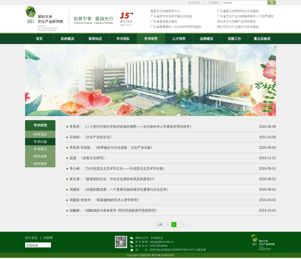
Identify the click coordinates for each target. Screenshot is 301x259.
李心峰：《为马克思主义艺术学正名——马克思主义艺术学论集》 (173, 169)
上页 (159, 225)
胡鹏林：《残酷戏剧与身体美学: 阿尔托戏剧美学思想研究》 (173, 211)
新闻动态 (95, 38)
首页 (39, 38)
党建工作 (234, 38)
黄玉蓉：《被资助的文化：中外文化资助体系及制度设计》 (173, 179)
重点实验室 (262, 38)
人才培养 (178, 38)
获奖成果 (40, 156)
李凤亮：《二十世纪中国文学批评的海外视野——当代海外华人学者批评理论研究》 (173, 126)
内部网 (48, 239)
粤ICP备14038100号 (162, 256)
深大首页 (194, 2)
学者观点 (40, 149)
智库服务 (40, 163)
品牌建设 (206, 38)
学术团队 (123, 38)
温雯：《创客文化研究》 (173, 158)
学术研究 (151, 38)
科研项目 (40, 134)
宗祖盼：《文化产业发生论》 (173, 137)
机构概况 (67, 38)
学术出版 (40, 141)
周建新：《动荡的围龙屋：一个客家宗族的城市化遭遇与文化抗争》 (173, 190)
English (214, 2)
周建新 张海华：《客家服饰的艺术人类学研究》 (173, 201)
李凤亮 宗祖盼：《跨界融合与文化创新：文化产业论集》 (173, 148)
